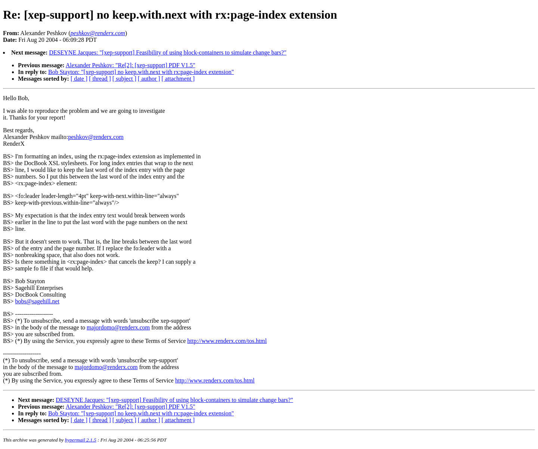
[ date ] (79, 78)
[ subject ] (124, 78)
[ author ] (149, 78)
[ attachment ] (178, 78)
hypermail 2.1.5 (80, 440)
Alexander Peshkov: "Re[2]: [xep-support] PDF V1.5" (130, 65)
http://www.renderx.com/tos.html (227, 341)
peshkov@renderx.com (95, 137)
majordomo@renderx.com (118, 327)
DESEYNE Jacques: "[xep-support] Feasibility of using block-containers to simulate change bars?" (167, 52)
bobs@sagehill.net (37, 301)
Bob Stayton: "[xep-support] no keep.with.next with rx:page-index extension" (141, 72)
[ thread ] (100, 78)
